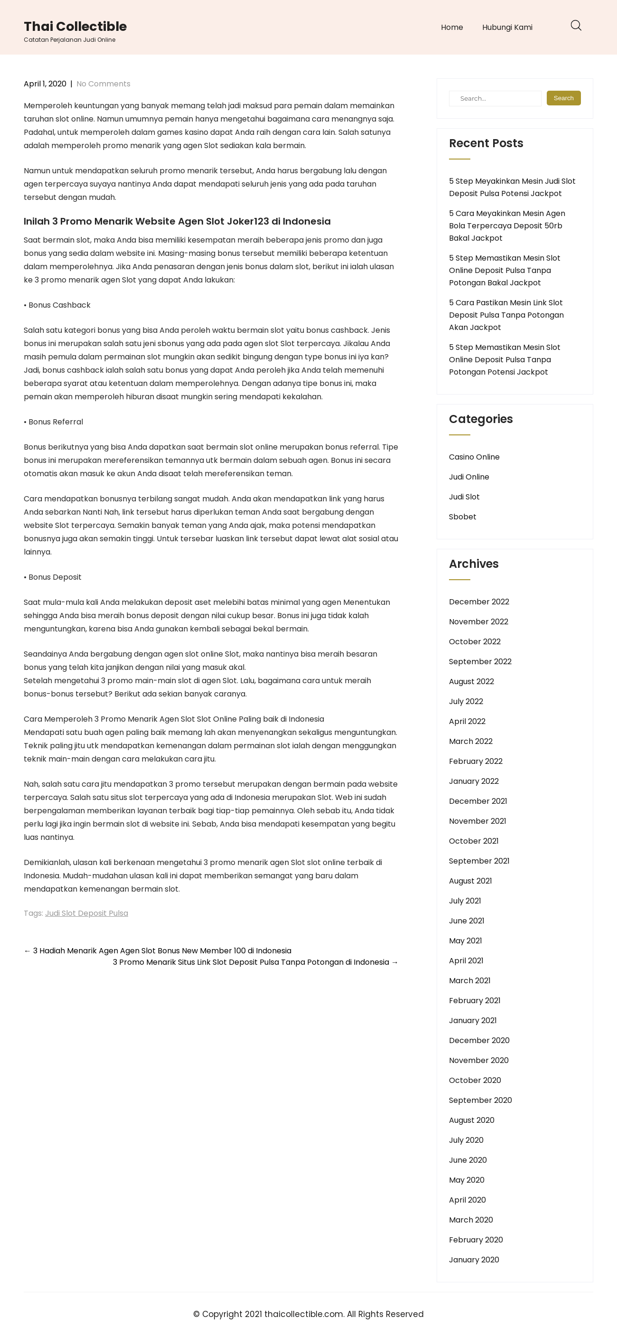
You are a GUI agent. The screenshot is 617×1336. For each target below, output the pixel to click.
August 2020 (472, 1120)
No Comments (103, 83)
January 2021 (473, 1020)
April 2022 (467, 721)
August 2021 (470, 880)
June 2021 (467, 920)
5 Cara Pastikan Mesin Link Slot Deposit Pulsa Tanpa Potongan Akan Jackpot (506, 315)
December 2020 (479, 1040)
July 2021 (465, 900)
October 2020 (475, 1080)
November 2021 (477, 821)
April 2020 (467, 1200)
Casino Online (474, 457)
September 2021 (479, 861)
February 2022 (476, 761)
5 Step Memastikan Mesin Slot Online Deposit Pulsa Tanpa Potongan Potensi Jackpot (505, 359)
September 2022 (480, 661)
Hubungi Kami (507, 27)
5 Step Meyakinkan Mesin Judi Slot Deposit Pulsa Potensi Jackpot (512, 187)
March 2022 (471, 741)
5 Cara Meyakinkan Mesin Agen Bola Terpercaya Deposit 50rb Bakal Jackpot (507, 226)
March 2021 (470, 980)
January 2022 (474, 781)
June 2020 (468, 1160)
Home (452, 27)
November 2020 (479, 1060)
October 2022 (475, 641)
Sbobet (463, 516)
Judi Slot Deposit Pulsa (86, 913)
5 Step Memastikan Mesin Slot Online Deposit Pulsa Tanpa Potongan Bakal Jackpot (505, 270)
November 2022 (478, 621)
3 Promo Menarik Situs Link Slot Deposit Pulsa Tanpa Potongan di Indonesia (256, 962)
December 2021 (478, 801)
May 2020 (467, 1180)
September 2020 (480, 1100)
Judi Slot (464, 496)
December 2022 (479, 601)
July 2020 (466, 1140)
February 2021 (475, 1000)
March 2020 (471, 1219)
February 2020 (476, 1239)
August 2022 (471, 681)
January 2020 (474, 1259)
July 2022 (466, 701)
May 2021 (465, 940)
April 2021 (466, 960)
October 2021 (474, 841)
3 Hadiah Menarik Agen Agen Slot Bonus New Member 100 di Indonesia (157, 950)
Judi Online (469, 476)
